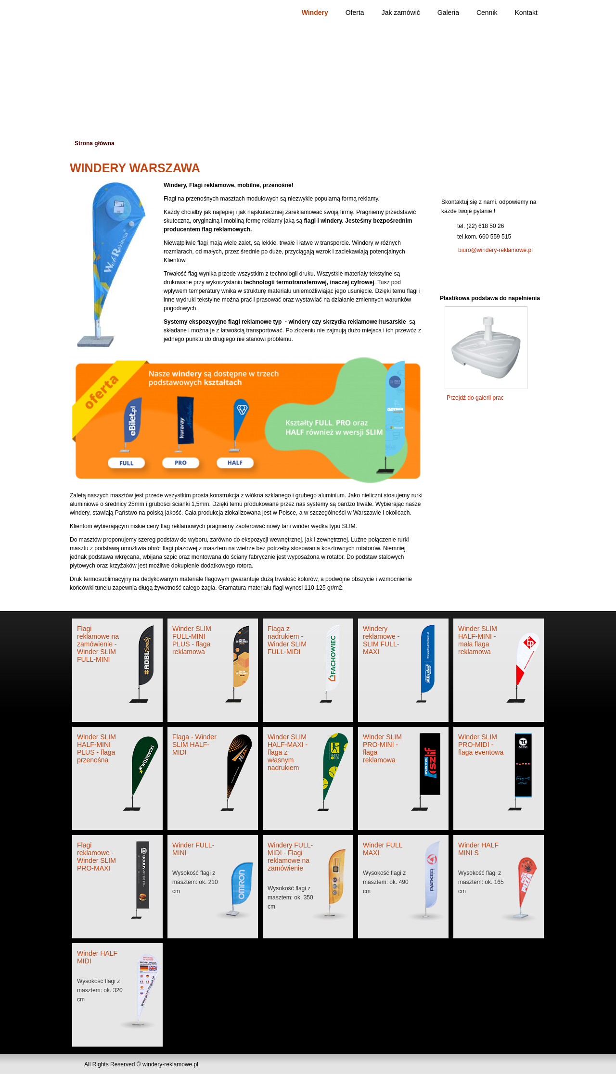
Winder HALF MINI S (478, 849)
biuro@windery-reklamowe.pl (495, 250)
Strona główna (95, 143)
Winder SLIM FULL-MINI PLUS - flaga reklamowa (191, 640)
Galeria (448, 12)
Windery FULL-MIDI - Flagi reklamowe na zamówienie (290, 856)
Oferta (355, 12)
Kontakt (526, 12)
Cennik (487, 12)
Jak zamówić (401, 12)
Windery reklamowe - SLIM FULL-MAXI (381, 640)
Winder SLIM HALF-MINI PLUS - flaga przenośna (96, 748)
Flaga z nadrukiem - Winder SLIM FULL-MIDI (287, 640)
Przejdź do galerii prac (475, 397)
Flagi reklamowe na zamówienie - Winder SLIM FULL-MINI (98, 644)
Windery (315, 12)
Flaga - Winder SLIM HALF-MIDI (194, 744)
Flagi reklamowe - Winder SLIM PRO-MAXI (96, 856)
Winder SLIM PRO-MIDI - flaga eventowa (480, 744)
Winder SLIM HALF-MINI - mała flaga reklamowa (477, 640)
